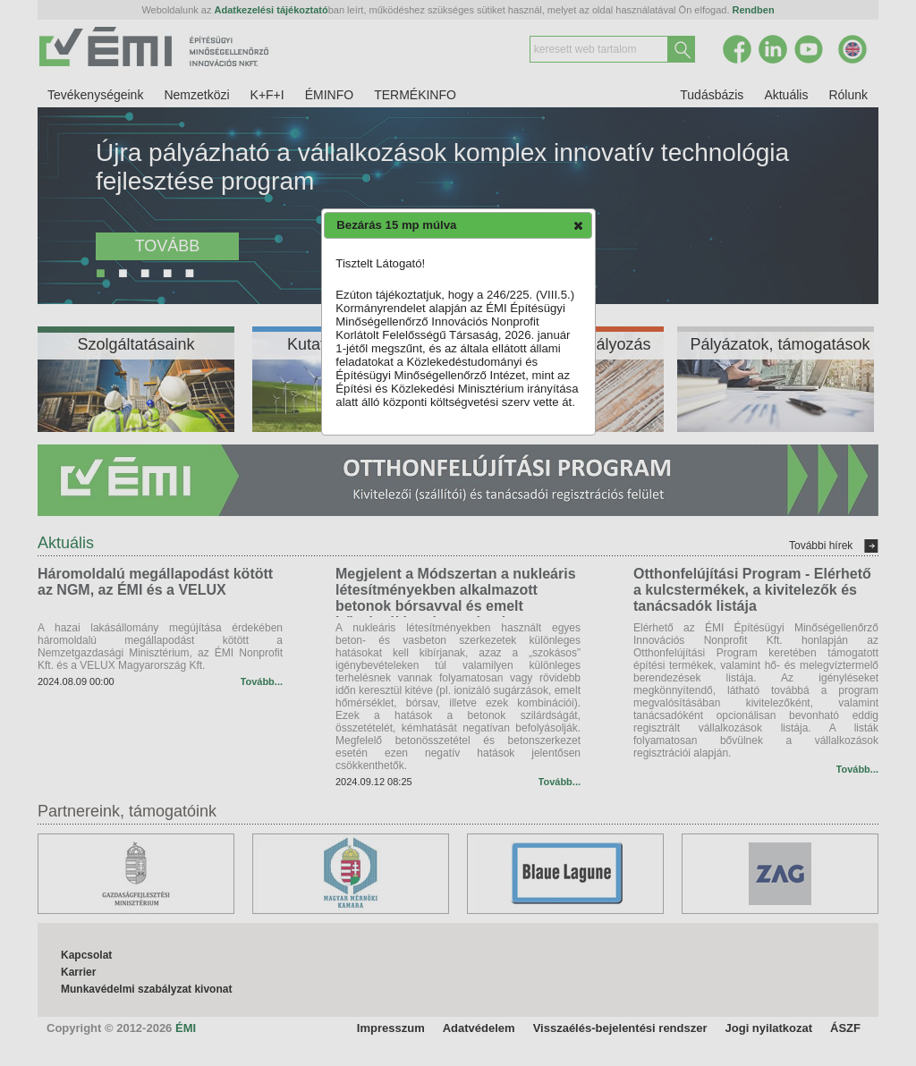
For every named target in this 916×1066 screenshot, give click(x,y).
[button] (578, 225)
